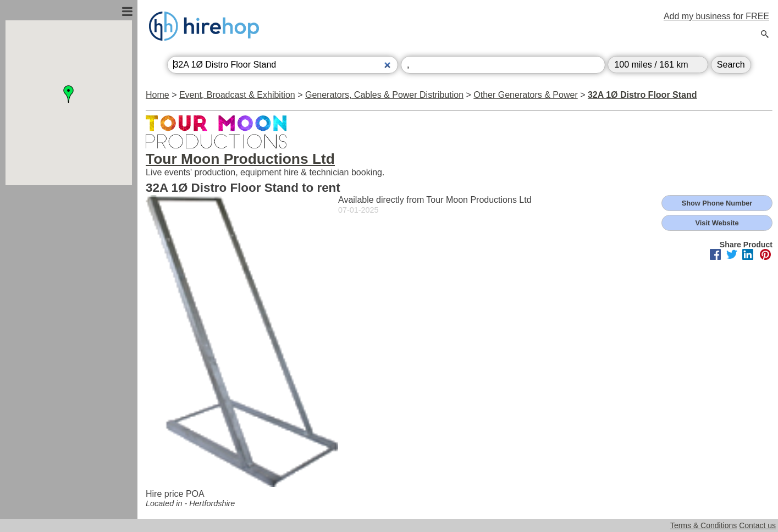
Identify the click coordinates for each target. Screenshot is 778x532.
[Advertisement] (69, 304)
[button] (69, 94)
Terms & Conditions (703, 525)
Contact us (757, 525)
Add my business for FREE (716, 16)
